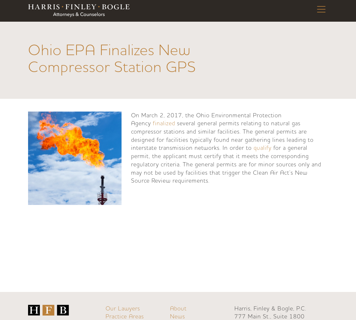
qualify (262, 148)
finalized (164, 123)
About (178, 309)
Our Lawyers (123, 309)
